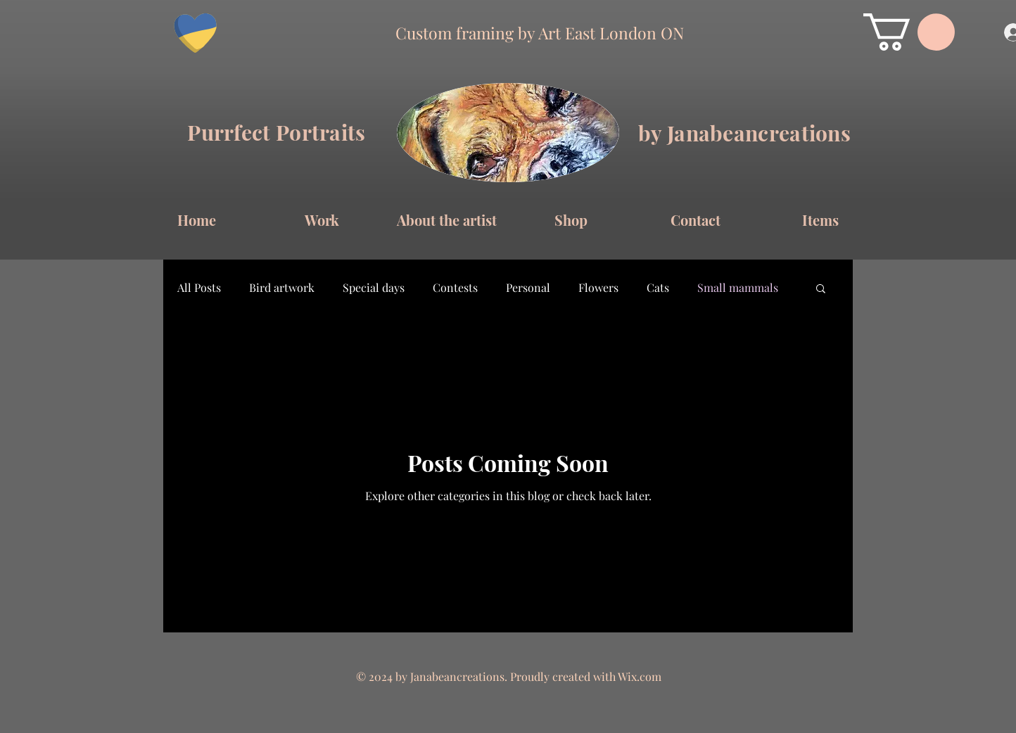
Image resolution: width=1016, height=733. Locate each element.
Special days (374, 287)
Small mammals (737, 287)
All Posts (199, 287)
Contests (455, 287)
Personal (528, 287)
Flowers (598, 287)
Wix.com (639, 676)
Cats (658, 287)
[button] (909, 32)
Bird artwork (282, 287)
